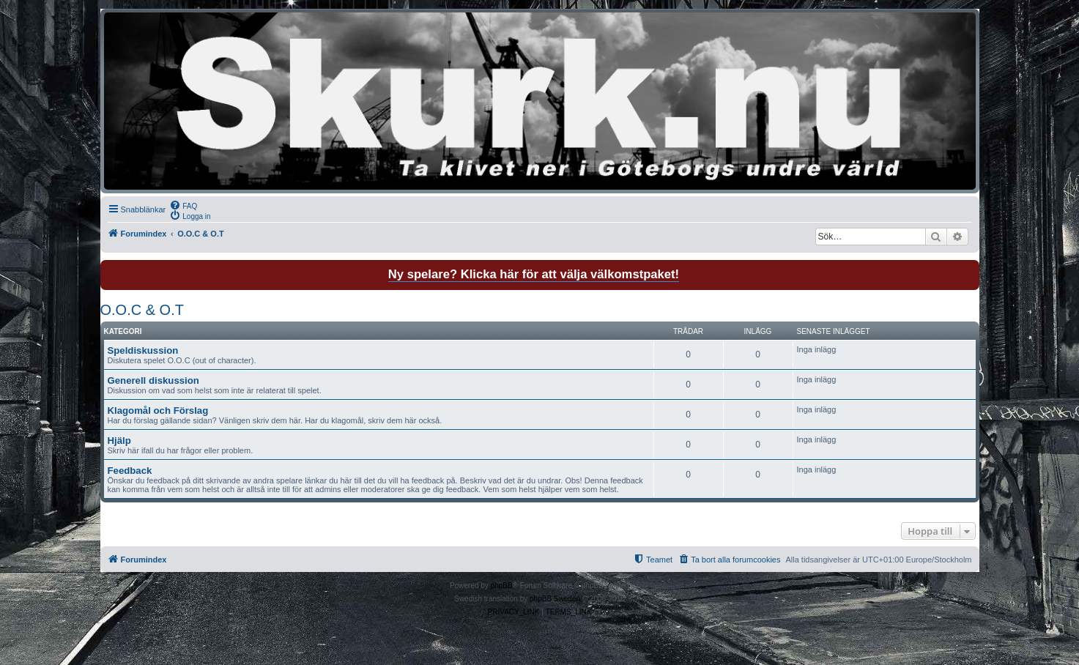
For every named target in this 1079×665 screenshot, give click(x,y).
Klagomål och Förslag (158, 410)
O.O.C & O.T (142, 310)
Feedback (130, 470)
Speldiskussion (143, 350)
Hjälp (119, 440)
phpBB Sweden (555, 599)
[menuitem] (183, 205)
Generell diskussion (153, 380)
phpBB (502, 586)
